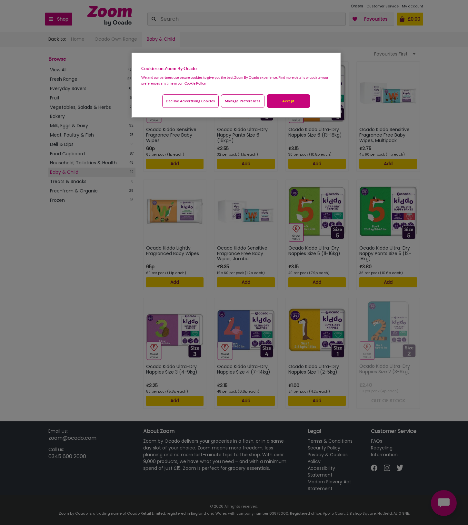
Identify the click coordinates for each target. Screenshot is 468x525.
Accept (288, 101)
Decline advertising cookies (190, 101)
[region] (236, 85)
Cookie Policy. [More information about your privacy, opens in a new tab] (195, 83)
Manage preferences (243, 101)
